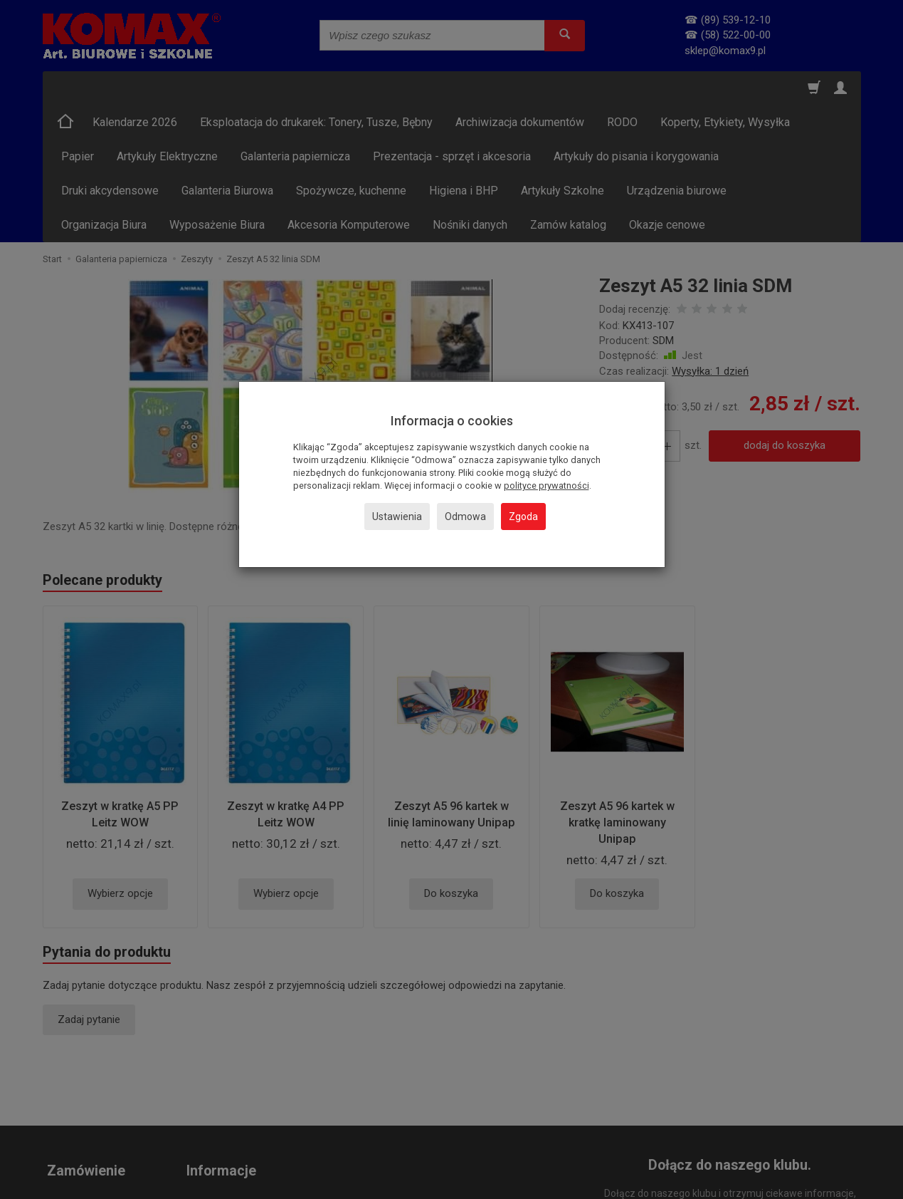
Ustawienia (397, 516)
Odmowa (465, 516)
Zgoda (523, 516)
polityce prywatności (546, 485)
